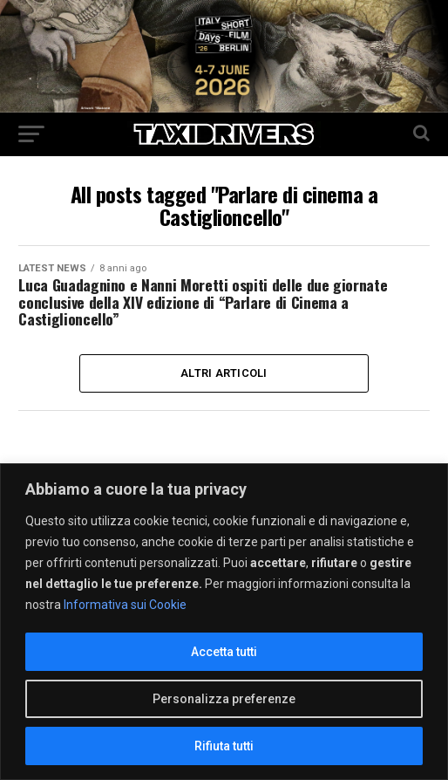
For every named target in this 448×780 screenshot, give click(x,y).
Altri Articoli (224, 373)
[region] (224, 621)
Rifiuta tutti (224, 746)
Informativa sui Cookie (125, 605)
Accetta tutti (224, 652)
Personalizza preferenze (224, 699)
